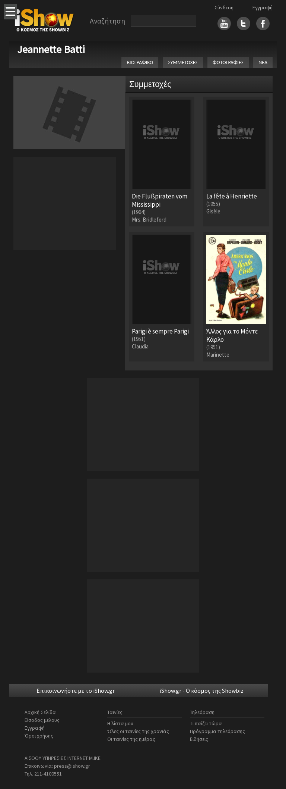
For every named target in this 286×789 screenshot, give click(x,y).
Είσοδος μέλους (42, 720)
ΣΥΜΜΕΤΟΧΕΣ (183, 62)
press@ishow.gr (72, 766)
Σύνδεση (223, 7)
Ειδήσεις (199, 739)
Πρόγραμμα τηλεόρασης (217, 731)
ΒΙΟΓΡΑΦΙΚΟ (140, 62)
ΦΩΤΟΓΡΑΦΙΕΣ (228, 62)
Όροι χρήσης (39, 735)
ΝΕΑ (262, 62)
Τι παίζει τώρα (206, 723)
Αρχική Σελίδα (40, 712)
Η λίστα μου (120, 723)
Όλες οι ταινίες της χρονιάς (138, 731)
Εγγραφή (262, 7)
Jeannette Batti (51, 49)
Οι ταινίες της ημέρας (131, 739)
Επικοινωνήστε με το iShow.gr (75, 690)
